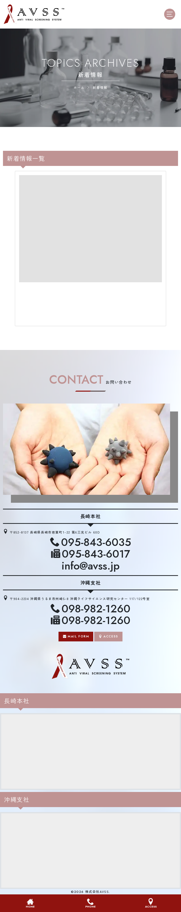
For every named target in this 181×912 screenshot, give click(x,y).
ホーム (79, 87)
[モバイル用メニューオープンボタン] (170, 14)
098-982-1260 (95, 608)
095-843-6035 (96, 542)
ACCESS (110, 636)
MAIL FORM (78, 636)
